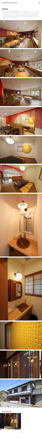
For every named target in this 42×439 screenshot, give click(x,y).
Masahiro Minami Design (9, 3)
